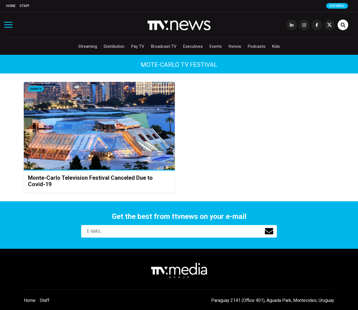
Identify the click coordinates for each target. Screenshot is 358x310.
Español (337, 6)
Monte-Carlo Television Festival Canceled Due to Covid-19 (90, 181)
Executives (193, 46)
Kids (276, 46)
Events (215, 46)
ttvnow (235, 46)
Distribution (114, 46)
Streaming (87, 46)
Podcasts (256, 46)
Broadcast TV (163, 46)
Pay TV (137, 46)
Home (11, 6)
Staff (24, 6)
